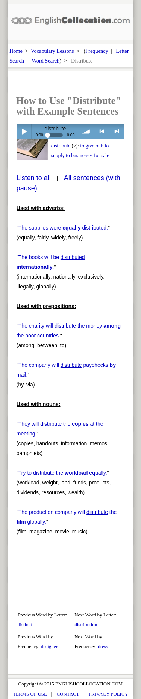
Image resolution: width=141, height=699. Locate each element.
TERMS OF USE (30, 694)
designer (49, 646)
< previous (101, 131)
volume (86, 131)
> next (116, 131)
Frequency (96, 51)
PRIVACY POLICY (108, 694)
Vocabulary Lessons (52, 51)
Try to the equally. (62, 473)
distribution (85, 624)
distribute (60, 146)
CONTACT (67, 694)
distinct (25, 624)
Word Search (45, 61)
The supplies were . (63, 228)
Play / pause (24, 131)
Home (16, 51)
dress (103, 646)
